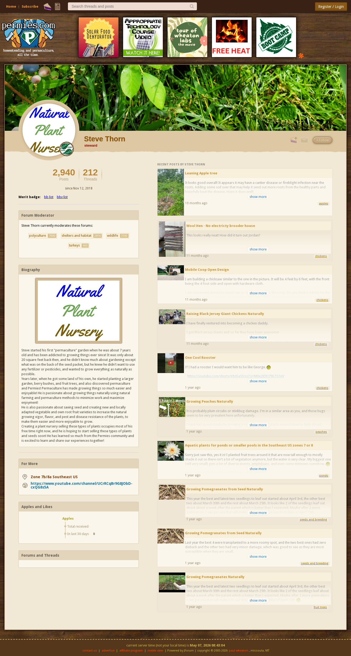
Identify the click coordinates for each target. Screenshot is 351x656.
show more (258, 197)
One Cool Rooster (200, 358)
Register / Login (331, 6)
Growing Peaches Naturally (209, 401)
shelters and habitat (82, 236)
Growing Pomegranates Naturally (215, 577)
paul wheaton (238, 650)
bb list (48, 197)
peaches (321, 432)
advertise (108, 650)
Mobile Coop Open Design (207, 270)
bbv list (62, 197)
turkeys (79, 245)
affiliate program (131, 650)
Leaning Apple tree (201, 173)
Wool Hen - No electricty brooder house (220, 226)
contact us (89, 650)
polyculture (42, 236)
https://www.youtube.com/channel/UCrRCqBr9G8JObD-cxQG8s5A (81, 485)
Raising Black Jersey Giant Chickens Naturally (225, 314)
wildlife (117, 236)
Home (11, 6)
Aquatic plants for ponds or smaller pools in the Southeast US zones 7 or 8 (249, 445)
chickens (321, 256)
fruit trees (320, 607)
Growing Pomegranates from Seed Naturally (224, 489)
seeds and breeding (313, 519)
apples (323, 203)
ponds (323, 475)
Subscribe (30, 6)
